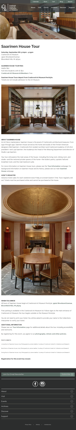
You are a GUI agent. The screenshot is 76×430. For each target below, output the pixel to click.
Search (70, 1)
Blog (61, 1)
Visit (39, 7)
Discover (63, 7)
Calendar (36, 1)
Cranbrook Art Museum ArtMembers (14, 73)
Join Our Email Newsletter (39, 374)
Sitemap (38, 424)
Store (45, 1)
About (33, 7)
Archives (54, 7)
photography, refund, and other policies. (50, 334)
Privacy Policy (28, 424)
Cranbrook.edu (47, 424)
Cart (53, 1)
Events (46, 7)
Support (72, 7)
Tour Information (54, 166)
